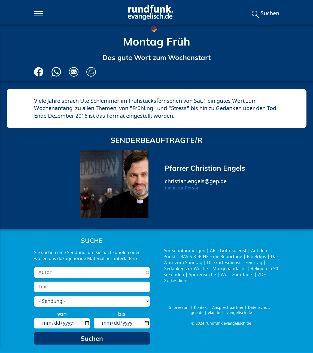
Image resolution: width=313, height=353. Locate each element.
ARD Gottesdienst (228, 251)
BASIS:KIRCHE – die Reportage (211, 257)
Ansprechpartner (228, 307)
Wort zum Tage (237, 274)
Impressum (179, 307)
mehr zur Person (182, 188)
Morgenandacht (229, 268)
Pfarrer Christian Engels (205, 168)
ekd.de (214, 313)
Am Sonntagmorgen (184, 251)
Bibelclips (256, 257)
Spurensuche (202, 274)
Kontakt (201, 307)
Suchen (270, 13)
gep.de (197, 313)
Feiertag (253, 263)
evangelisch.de (238, 313)
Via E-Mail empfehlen (73, 72)
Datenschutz (259, 307)
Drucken (91, 72)
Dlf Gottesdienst (224, 263)
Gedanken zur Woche (185, 268)
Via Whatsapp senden (56, 72)
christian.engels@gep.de (196, 181)
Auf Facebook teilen (39, 72)
